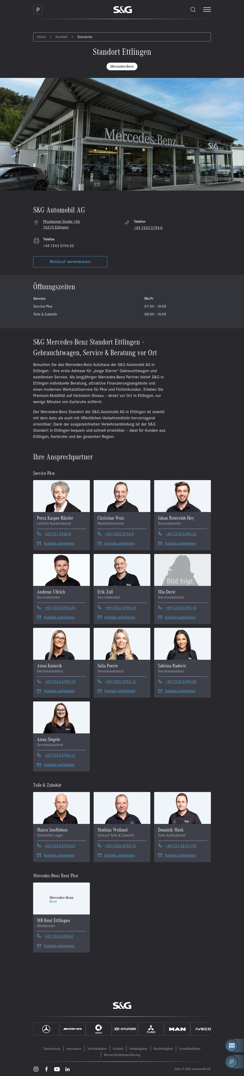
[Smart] (99, 1028)
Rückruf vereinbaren (70, 261)
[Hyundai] (125, 1028)
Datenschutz (52, 1048)
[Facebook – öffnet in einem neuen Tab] (46, 1069)
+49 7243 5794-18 (120, 607)
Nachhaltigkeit (163, 1048)
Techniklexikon (97, 1048)
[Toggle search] (193, 9)
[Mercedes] (46, 1028)
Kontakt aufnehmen (59, 543)
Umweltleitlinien (189, 1048)
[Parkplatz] (38, 9)
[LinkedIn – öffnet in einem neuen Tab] (67, 1069)
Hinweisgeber (138, 1048)
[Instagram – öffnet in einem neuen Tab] (36, 1069)
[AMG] (72, 1028)
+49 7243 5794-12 (120, 681)
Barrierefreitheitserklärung (122, 1054)
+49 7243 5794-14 (181, 533)
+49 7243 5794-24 (60, 607)
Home (41, 36)
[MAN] (177, 1028)
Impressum (73, 1048)
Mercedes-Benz (122, 66)
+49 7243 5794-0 (148, 227)
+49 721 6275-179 (181, 845)
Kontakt (62, 36)
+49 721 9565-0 (58, 533)
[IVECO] (203, 1028)
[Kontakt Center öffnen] (234, 1045)
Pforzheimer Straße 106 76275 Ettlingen (61, 224)
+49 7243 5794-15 (120, 845)
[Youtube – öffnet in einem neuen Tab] (57, 1069)
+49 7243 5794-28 (181, 681)
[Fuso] (151, 1028)
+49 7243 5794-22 (60, 845)
